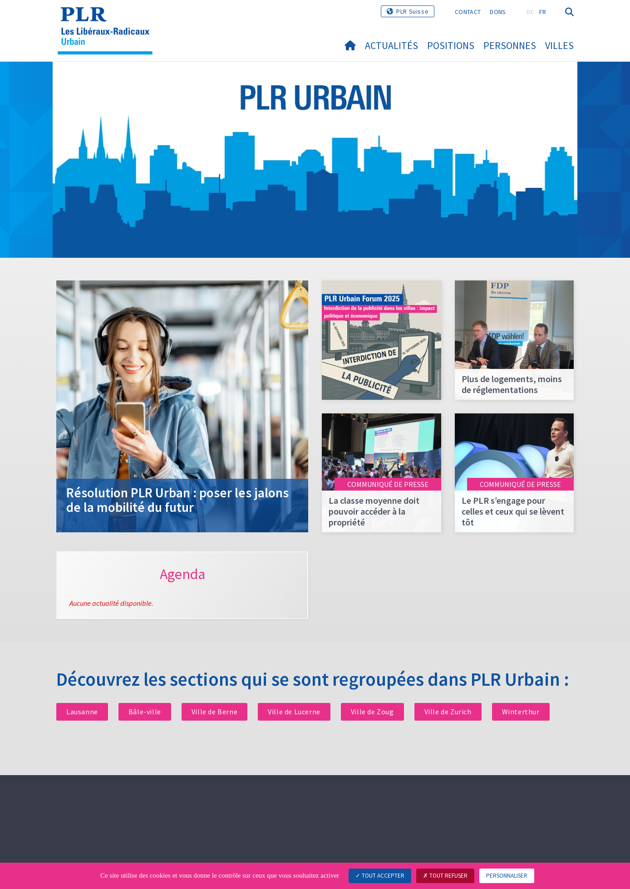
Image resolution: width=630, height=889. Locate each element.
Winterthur (521, 711)
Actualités (391, 45)
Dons (498, 12)
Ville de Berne (214, 711)
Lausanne (82, 711)
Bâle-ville (144, 711)
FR (542, 12)
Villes (559, 45)
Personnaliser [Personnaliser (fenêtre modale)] (506, 875)
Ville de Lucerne (294, 711)
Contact (468, 12)
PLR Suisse (412, 11)
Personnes (509, 45)
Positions (450, 45)
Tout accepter (379, 875)
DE (530, 12)
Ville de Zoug (372, 711)
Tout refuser (445, 875)
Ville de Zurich (448, 711)
